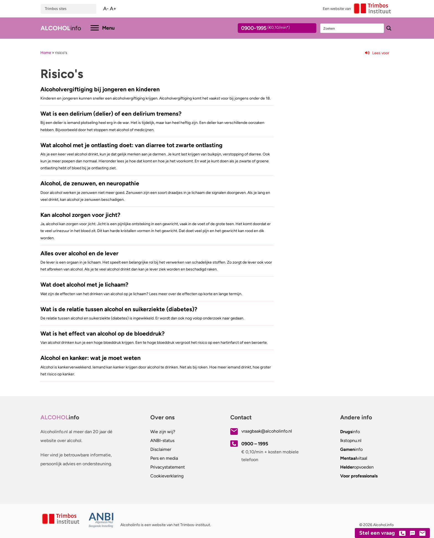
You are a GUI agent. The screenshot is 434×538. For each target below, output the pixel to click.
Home (45, 52)
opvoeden (357, 467)
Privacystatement (167, 467)
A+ (113, 9)
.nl (350, 440)
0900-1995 (272, 29)
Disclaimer (160, 449)
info (350, 431)
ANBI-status (162, 440)
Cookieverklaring (167, 476)
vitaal (353, 458)
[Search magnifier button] (389, 28)
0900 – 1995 (254, 443)
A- (106, 9)
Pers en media (164, 458)
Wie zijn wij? (162, 431)
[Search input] (352, 28)
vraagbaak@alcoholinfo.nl (266, 431)
